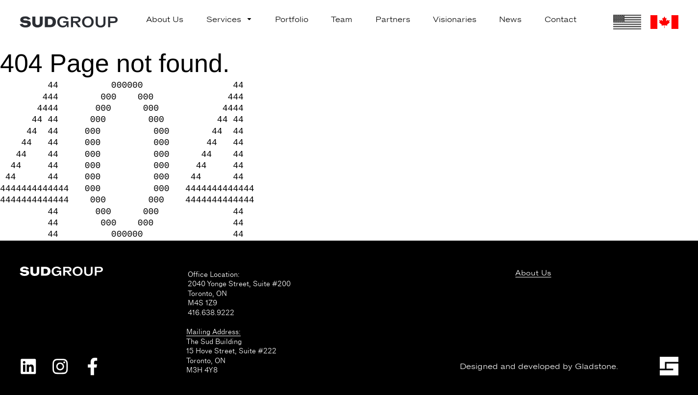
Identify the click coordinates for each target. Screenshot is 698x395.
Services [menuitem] (229, 20)
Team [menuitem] (341, 20)
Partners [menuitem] (392, 20)
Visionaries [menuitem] (454, 20)
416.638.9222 (211, 312)
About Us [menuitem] (164, 20)
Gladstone (595, 366)
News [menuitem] (510, 20)
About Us (533, 273)
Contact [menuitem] (560, 20)
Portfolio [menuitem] (291, 20)
